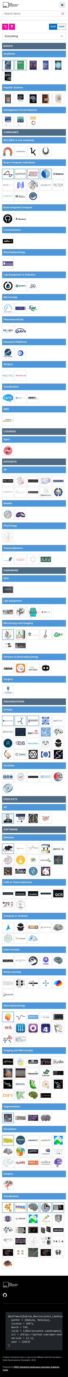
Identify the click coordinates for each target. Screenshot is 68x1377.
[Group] (34, 36)
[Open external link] (5, 1295)
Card (61, 26)
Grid (53, 26)
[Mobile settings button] (62, 5)
